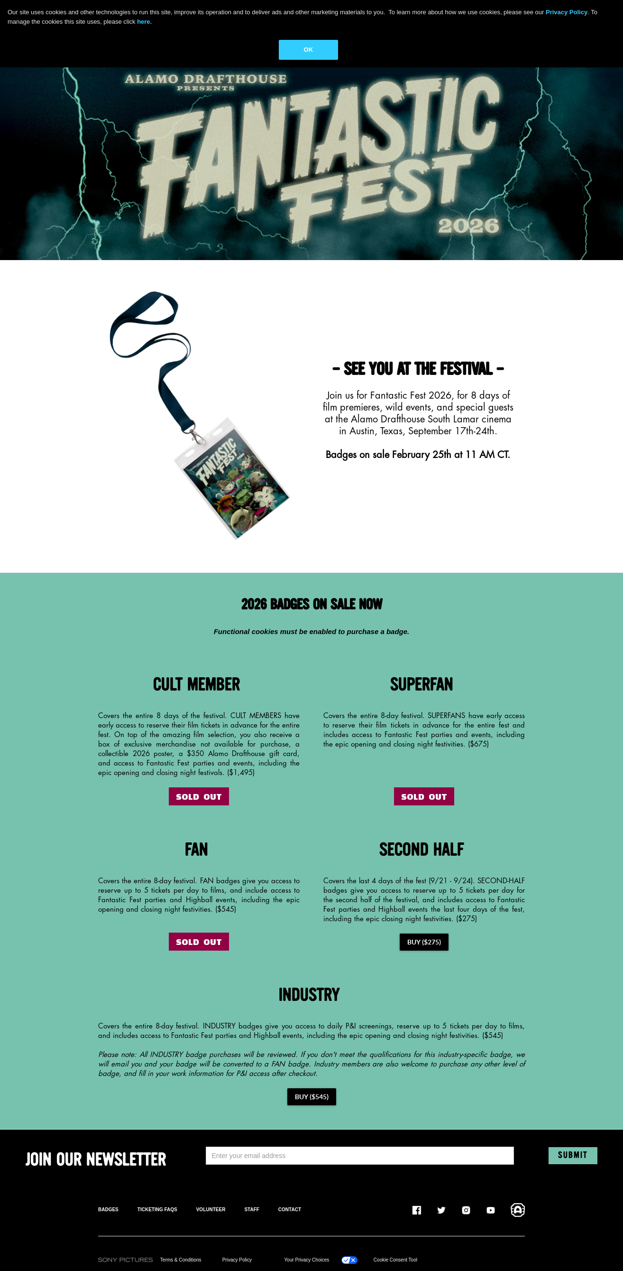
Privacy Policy (237, 1259)
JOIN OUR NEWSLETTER (96, 1160)
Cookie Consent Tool (395, 1259)
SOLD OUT (199, 796)
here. (144, 21)
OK (308, 49)
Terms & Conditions (181, 1259)
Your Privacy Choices (307, 1259)
